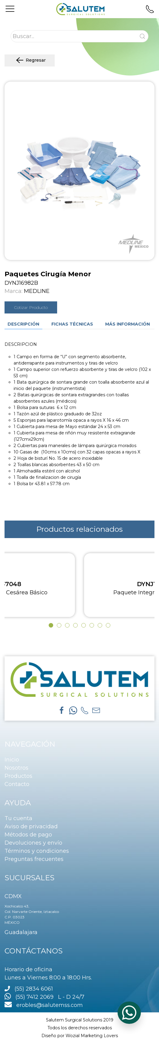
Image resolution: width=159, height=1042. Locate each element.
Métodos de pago (28, 834)
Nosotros (16, 767)
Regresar (30, 60)
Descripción (23, 324)
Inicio (12, 759)
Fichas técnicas (72, 324)
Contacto (17, 784)
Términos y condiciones (37, 851)
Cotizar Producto (31, 307)
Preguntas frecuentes (34, 859)
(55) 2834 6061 (34, 988)
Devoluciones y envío (33, 842)
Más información (127, 324)
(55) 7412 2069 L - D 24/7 (44, 997)
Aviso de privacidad (31, 826)
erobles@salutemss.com (44, 1005)
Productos (18, 776)
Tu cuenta (18, 818)
